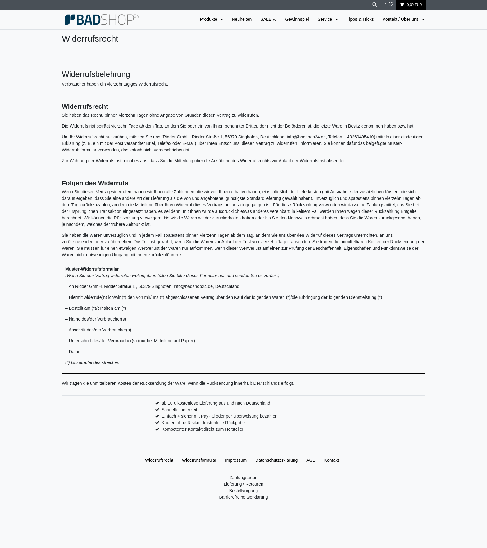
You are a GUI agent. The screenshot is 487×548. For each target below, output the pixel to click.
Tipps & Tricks (360, 19)
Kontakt (331, 460)
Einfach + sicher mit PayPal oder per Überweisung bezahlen (219, 416)
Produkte (209, 19)
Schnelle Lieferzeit (179, 409)
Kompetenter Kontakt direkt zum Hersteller (203, 429)
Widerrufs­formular (199, 460)
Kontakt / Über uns (401, 19)
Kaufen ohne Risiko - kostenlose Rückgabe (203, 422)
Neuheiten (242, 19)
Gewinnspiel (297, 19)
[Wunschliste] (388, 5)
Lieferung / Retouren (243, 484)
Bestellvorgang (243, 490)
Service (326, 19)
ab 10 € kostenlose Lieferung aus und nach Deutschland (216, 403)
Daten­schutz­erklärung (276, 460)
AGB (311, 460)
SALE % (268, 19)
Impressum (236, 460)
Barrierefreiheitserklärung (243, 497)
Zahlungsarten (243, 477)
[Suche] (375, 5)
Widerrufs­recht (159, 460)
